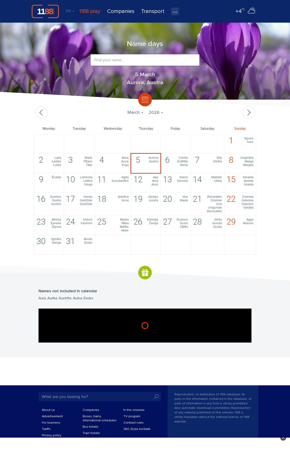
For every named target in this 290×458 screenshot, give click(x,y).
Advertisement (52, 416)
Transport (152, 11)
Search (156, 396)
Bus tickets (90, 427)
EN (70, 10)
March (135, 112)
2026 (156, 112)
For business (51, 422)
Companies (120, 11)
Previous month (41, 112)
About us (48, 410)
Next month (248, 112)
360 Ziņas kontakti (136, 429)
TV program (131, 416)
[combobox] (145, 60)
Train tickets (91, 433)
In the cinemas (134, 410)
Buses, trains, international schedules (99, 418)
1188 (45, 11)
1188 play (89, 11)
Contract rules (133, 422)
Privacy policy (51, 435)
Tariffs (46, 429)
